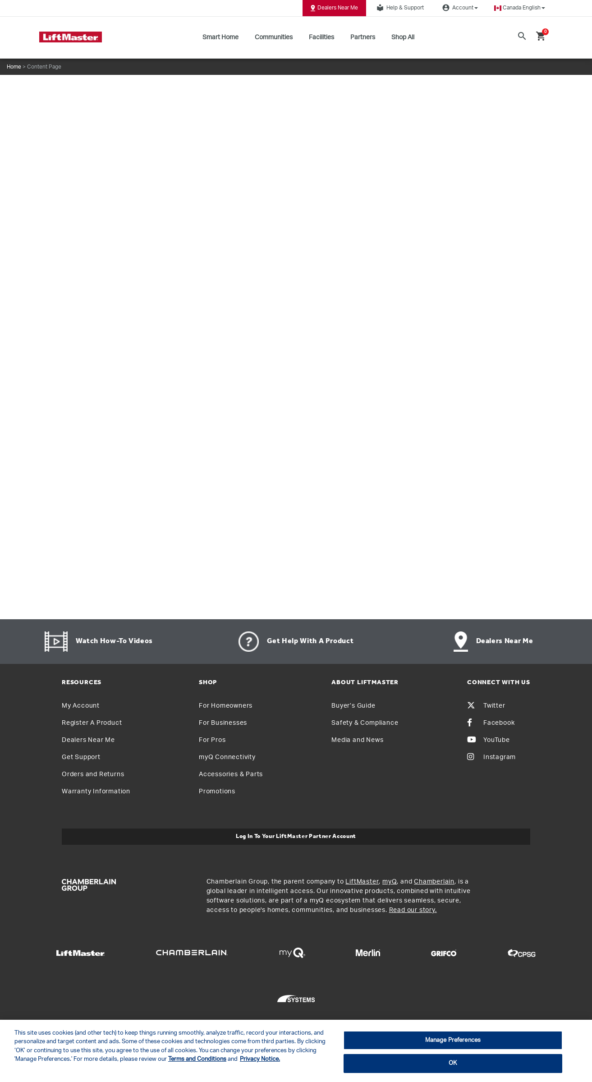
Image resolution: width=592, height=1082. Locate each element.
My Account (81, 706)
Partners (362, 37)
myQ (389, 882)
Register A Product (92, 723)
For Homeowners (225, 706)
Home (14, 66)
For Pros (212, 740)
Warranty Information (96, 791)
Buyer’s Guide (353, 706)
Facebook (490, 723)
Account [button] (459, 8)
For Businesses (223, 723)
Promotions (217, 791)
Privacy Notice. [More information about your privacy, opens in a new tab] (260, 1059)
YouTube (488, 740)
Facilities (321, 37)
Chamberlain (434, 882)
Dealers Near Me (334, 8)
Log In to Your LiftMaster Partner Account (296, 836)
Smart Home (220, 37)
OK (453, 1063)
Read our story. (413, 910)
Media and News (357, 740)
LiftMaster (362, 882)
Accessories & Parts (231, 774)
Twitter (486, 706)
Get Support (81, 757)
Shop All (402, 37)
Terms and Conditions (197, 1059)
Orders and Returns (93, 774)
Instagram (491, 757)
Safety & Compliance (364, 723)
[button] (519, 8)
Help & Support (399, 8)
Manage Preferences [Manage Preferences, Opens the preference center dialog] (453, 1040)
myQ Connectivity (227, 757)
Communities (274, 37)
